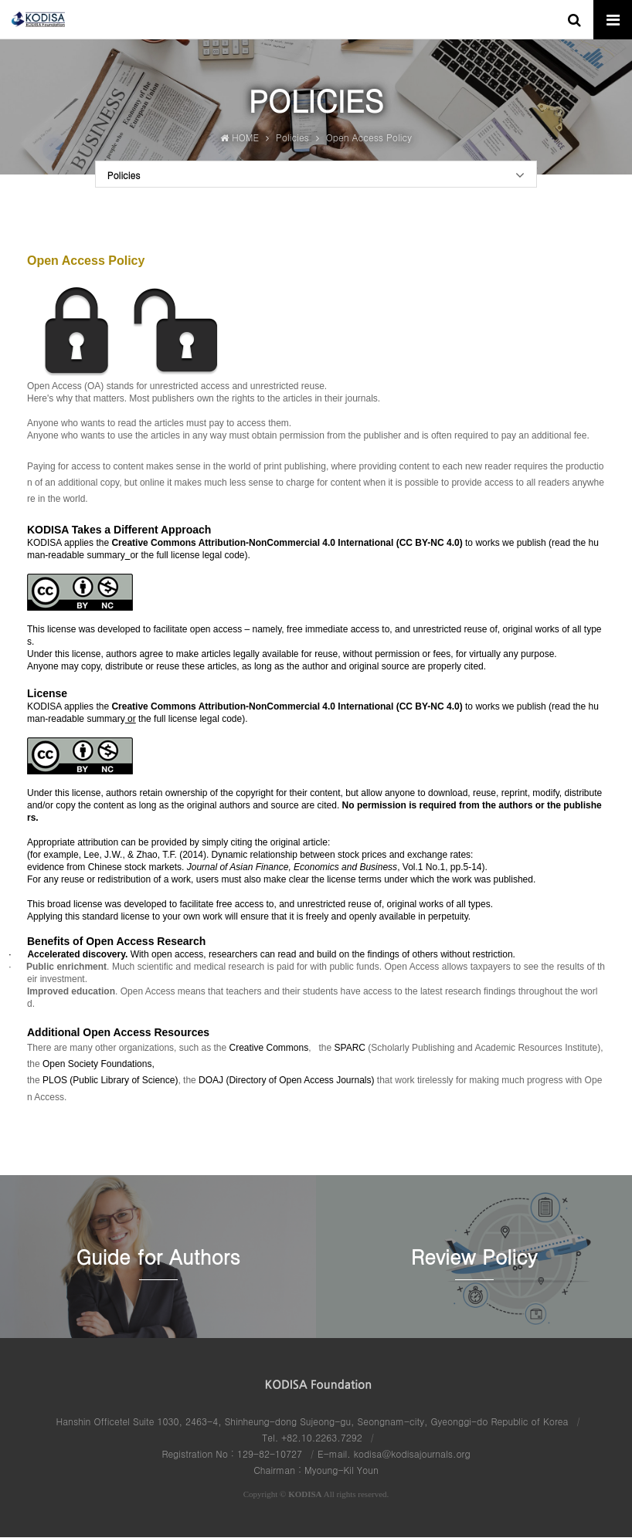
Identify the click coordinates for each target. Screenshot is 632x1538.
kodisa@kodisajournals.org (412, 1454)
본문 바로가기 (0, 0)
